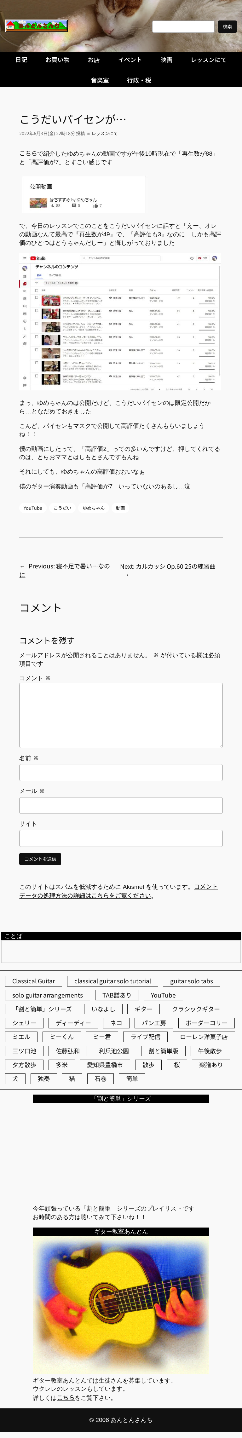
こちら (28, 153)
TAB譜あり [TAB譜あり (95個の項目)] (117, 995)
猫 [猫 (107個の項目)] (72, 1078)
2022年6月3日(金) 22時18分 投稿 (52, 133)
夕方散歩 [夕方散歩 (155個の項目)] (24, 1064)
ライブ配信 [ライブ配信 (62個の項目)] (145, 1036)
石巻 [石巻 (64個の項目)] (101, 1078)
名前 (29, 758)
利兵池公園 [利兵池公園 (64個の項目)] (114, 1050)
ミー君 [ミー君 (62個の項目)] (102, 1036)
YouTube (33, 507)
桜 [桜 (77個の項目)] (177, 1064)
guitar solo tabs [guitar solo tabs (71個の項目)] (191, 980)
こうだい (62, 507)
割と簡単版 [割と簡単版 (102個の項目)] (163, 1050)
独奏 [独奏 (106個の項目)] (44, 1078)
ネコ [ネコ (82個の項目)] (116, 1022)
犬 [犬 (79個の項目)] (15, 1078)
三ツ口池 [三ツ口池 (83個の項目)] (24, 1050)
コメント (35, 678)
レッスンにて (104, 133)
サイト (28, 823)
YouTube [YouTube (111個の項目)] (163, 995)
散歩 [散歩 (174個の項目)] (148, 1064)
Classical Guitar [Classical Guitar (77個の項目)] (33, 980)
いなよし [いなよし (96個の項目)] (103, 1008)
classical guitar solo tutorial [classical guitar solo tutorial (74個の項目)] (112, 980)
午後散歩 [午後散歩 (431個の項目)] (210, 1050)
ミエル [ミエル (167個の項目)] (21, 1036)
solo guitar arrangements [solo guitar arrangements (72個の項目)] (47, 995)
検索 (227, 26)
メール (32, 791)
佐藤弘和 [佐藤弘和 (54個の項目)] (68, 1050)
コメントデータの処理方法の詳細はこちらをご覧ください (118, 891)
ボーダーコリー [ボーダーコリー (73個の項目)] (207, 1022)
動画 (120, 507)
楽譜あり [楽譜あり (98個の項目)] (211, 1064)
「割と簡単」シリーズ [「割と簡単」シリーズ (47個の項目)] (42, 1008)
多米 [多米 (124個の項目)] (62, 1064)
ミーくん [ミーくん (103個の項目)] (62, 1036)
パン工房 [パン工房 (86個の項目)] (154, 1022)
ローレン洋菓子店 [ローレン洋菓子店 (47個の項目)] (204, 1036)
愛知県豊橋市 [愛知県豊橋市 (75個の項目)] (105, 1064)
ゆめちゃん (94, 507)
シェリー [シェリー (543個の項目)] (24, 1022)
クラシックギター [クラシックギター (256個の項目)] (196, 1008)
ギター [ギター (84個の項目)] (144, 1008)
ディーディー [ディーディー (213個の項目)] (73, 1022)
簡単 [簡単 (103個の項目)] (132, 1078)
